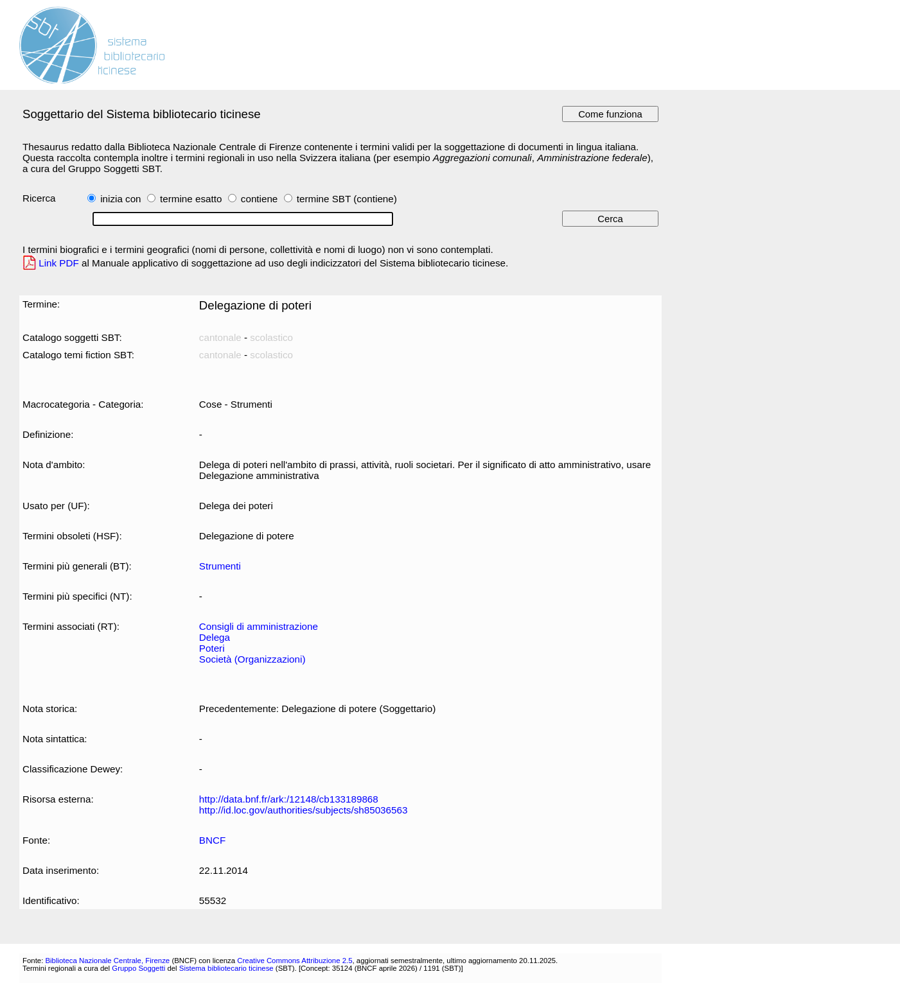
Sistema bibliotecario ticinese (226, 968)
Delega (214, 637)
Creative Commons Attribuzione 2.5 (294, 960)
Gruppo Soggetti (138, 968)
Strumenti (220, 566)
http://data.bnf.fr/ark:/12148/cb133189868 (288, 799)
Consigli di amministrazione (258, 626)
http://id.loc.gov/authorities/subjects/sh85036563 (303, 810)
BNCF (212, 840)
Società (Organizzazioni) (252, 659)
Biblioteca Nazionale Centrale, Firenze (107, 960)
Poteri (212, 648)
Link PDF (59, 262)
